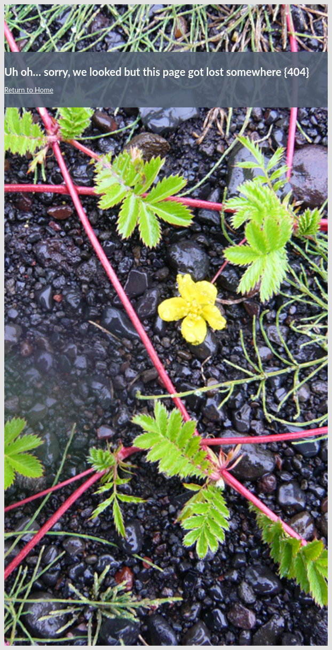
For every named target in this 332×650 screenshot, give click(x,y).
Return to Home (28, 90)
